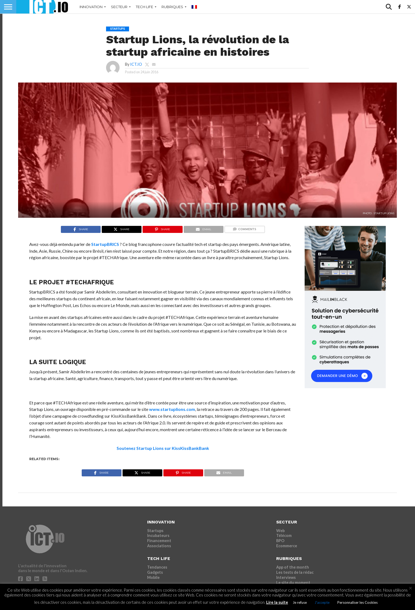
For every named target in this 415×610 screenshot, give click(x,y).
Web (280, 530)
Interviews (286, 577)
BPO (280, 540)
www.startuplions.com (172, 409)
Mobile (153, 577)
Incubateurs (158, 535)
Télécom (284, 535)
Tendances (157, 567)
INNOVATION (91, 7)
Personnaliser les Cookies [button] (357, 602)
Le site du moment (293, 582)
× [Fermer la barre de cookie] (410, 588)
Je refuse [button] (300, 602)
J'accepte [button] (322, 602)
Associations (159, 545)
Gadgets (155, 572)
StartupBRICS (105, 244)
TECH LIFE (144, 7)
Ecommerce (286, 545)
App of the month (292, 567)
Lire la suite (277, 602)
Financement (159, 540)
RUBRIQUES (172, 7)
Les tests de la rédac (295, 572)
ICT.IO (136, 64)
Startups (155, 530)
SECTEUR (119, 7)
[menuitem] (194, 7)
